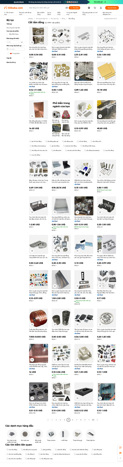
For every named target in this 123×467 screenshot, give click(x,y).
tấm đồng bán (97, 449)
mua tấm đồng (108, 150)
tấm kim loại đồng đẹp (14, 454)
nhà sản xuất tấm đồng (72, 150)
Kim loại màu (55, 18)
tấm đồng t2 (30, 454)
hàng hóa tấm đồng (70, 146)
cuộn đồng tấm (96, 454)
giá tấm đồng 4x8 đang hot (61, 454)
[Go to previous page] (48, 420)
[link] (120, 447)
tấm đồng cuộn (67, 141)
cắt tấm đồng (82, 141)
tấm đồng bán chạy (45, 459)
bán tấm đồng (43, 454)
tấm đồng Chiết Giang (87, 146)
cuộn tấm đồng (60, 449)
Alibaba (30, 18)
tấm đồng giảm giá (52, 141)
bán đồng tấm (56, 150)
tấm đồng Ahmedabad (91, 150)
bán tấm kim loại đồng (14, 459)
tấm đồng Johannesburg (38, 146)
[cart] (95, 8)
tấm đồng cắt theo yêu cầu (38, 150)
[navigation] (15, 219)
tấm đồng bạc (30, 459)
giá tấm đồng (54, 146)
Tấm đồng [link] (71, 18)
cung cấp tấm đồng (80, 454)
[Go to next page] (97, 420)
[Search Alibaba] (46, 8)
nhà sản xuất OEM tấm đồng (79, 449)
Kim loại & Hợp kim (42, 18)
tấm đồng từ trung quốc (29, 449)
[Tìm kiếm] (74, 7)
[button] (66, 8)
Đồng (63, 18)
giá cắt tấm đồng (36, 141)
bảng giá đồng (46, 449)
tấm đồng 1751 (96, 141)
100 (93, 420)
